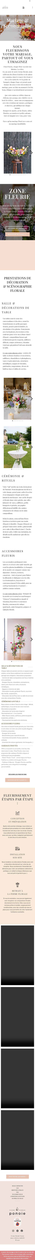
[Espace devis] (23, 7)
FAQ (17, 1206)
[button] (3, 152)
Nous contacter (17, 1200)
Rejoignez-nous (17, 1208)
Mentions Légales (18, 1204)
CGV (17, 1202)
